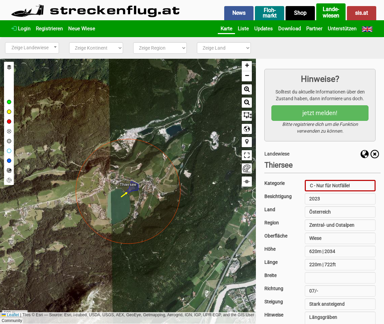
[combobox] (32, 48)
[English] (367, 28)
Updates (263, 29)
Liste (243, 29)
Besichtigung (278, 196)
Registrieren (49, 29)
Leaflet (10, 315)
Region (271, 222)
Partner (314, 29)
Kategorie (274, 183)
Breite (270, 275)
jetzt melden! (319, 112)
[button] (247, 66)
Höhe (269, 249)
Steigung (273, 301)
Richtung (273, 288)
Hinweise (273, 315)
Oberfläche (275, 236)
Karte (226, 29)
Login (20, 29)
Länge (270, 262)
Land (269, 209)
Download (289, 29)
